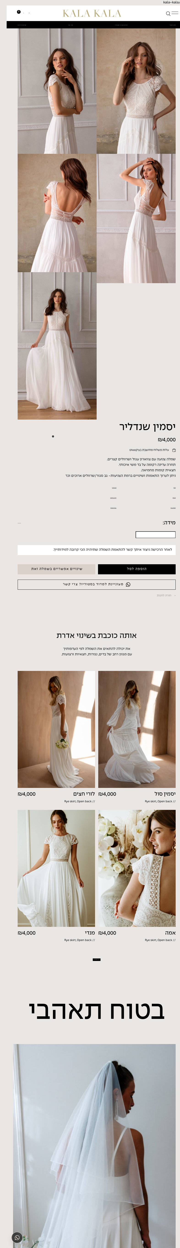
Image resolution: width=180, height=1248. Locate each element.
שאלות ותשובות (97, 630)
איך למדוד (17, 646)
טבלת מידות (100, 608)
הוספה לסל (130, 692)
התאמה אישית (157, 630)
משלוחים (162, 619)
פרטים (164, 608)
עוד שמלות (90, 1085)
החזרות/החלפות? (96, 619)
